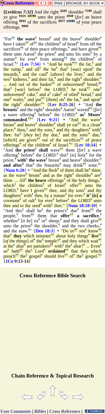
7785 (88, 11)
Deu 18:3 (44, 230)
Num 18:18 (79, 205)
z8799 (31, 16)
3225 (63, 11)
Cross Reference (18, 3)
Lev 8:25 (58, 104)
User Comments (16, 411)
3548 (70, 16)
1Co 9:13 (14, 261)
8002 (25, 26)
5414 (22, 16)
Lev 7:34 (30, 64)
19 (93, 205)
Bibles (40, 411)
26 (71, 104)
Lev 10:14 (85, 145)
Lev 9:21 (48, 119)
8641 (22, 21)
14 (26, 261)
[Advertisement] (53, 328)
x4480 (70, 21)
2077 (61, 21)
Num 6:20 (15, 170)
